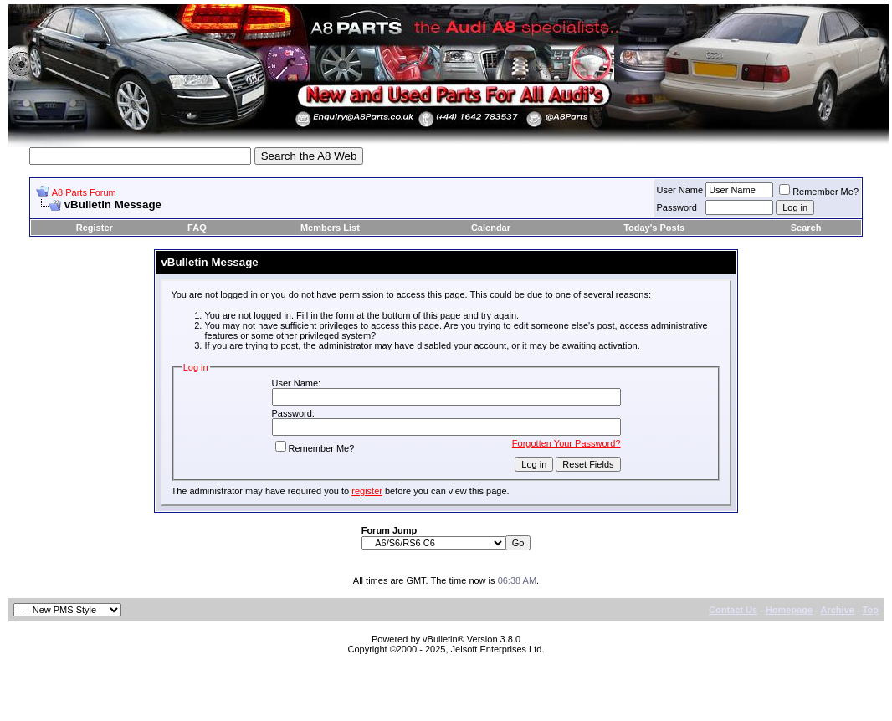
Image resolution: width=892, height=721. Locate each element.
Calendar (490, 227)
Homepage (789, 610)
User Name (680, 190)
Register (94, 227)
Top (871, 610)
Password (677, 207)
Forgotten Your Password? (566, 443)
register (366, 491)
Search (806, 227)
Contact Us (733, 610)
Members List (330, 227)
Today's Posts (653, 227)
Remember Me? (819, 192)
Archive (837, 610)
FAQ (197, 227)
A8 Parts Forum (84, 192)
